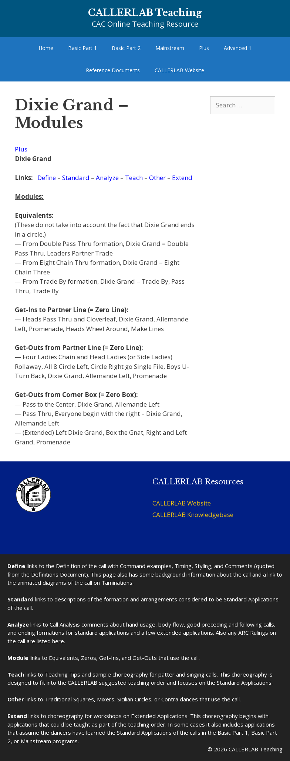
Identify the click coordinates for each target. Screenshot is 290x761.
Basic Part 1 (82, 47)
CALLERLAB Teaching (145, 13)
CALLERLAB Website (179, 70)
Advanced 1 (238, 47)
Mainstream (169, 47)
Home (45, 47)
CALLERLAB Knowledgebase (192, 514)
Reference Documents (113, 70)
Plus (204, 47)
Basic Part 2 (126, 47)
